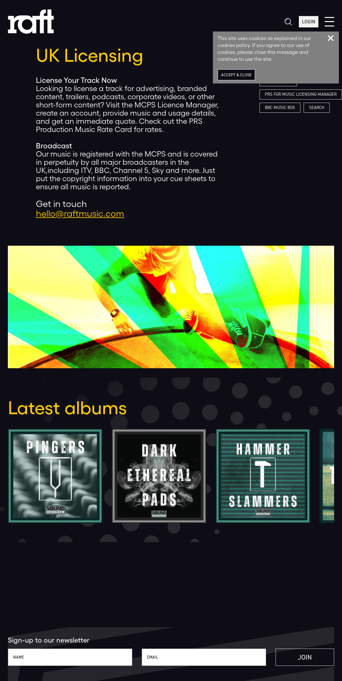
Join (305, 657)
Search (316, 108)
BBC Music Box (280, 108)
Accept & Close (236, 74)
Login (308, 21)
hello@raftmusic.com (80, 214)
